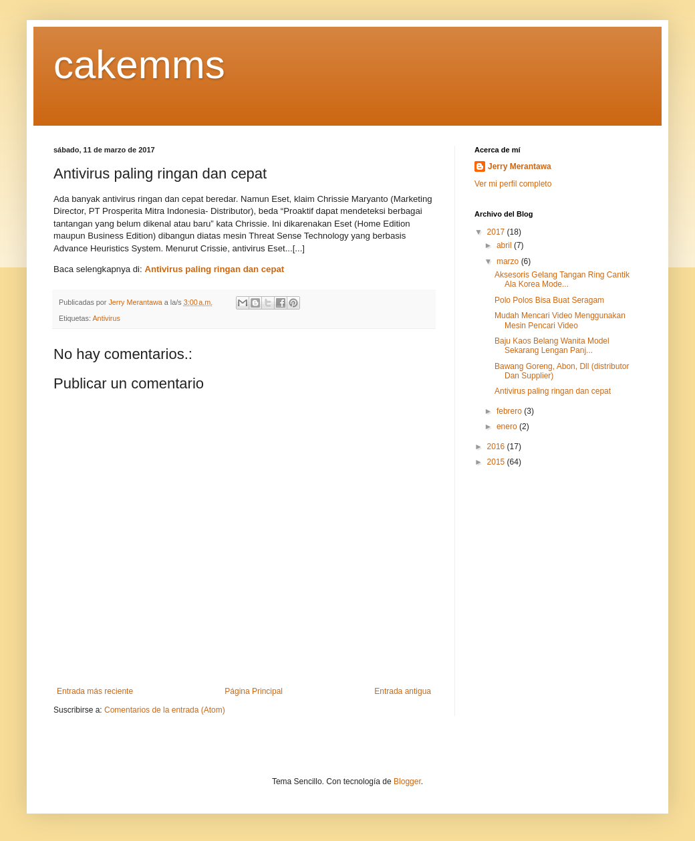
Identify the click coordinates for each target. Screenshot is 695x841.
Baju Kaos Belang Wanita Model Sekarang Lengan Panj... (552, 345)
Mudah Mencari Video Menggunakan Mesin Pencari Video (560, 320)
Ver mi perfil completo (512, 184)
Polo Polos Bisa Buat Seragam (549, 300)
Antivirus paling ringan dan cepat (214, 269)
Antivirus (106, 318)
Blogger (407, 781)
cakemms (139, 64)
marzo (509, 261)
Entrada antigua (402, 691)
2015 (497, 462)
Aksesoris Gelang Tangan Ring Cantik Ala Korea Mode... (562, 279)
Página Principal (254, 691)
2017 (497, 232)
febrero (510, 411)
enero (508, 426)
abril (505, 245)
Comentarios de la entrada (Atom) (164, 710)
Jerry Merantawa (519, 166)
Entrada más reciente (95, 691)
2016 (497, 446)
